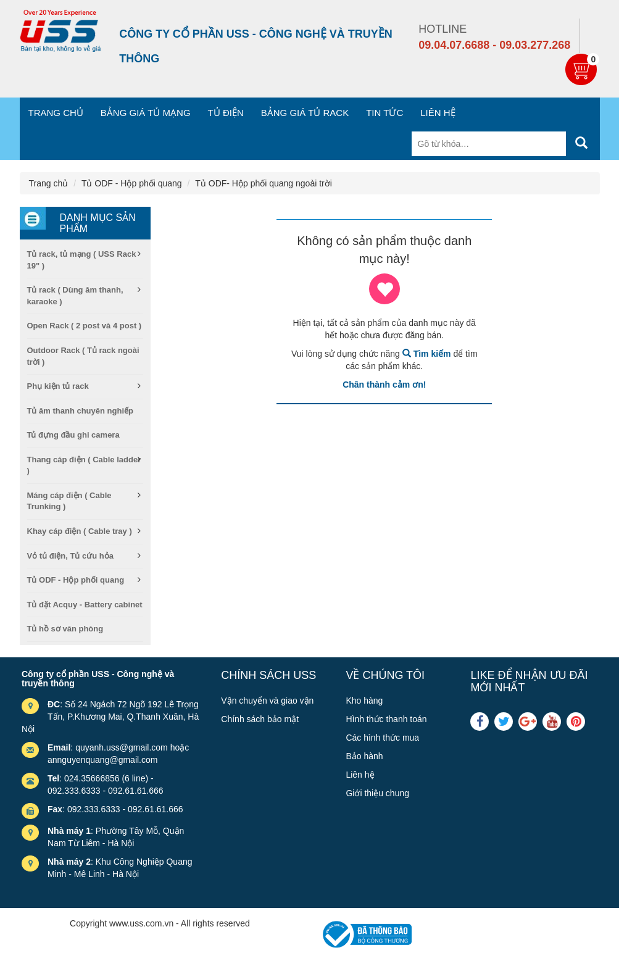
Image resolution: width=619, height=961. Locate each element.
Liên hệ (437, 112)
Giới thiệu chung (377, 793)
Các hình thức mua (382, 738)
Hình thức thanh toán (386, 719)
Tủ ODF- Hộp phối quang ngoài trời (263, 183)
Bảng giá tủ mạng (146, 112)
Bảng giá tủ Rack (305, 112)
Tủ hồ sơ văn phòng (65, 628)
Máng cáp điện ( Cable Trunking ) (69, 501)
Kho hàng (364, 700)
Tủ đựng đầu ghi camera (73, 434)
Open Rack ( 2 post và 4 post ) (84, 325)
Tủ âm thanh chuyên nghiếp (80, 410)
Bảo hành (364, 756)
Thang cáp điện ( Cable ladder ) (84, 465)
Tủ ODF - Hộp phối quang (131, 183)
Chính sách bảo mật (260, 719)
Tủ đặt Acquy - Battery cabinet (85, 604)
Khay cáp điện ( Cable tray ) (79, 531)
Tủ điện (226, 112)
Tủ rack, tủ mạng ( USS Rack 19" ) (81, 259)
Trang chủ (55, 112)
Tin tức (384, 112)
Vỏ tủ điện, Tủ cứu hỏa (70, 555)
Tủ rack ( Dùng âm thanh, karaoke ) (75, 295)
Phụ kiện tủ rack (58, 386)
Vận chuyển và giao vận (267, 700)
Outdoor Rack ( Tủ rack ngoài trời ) (83, 356)
